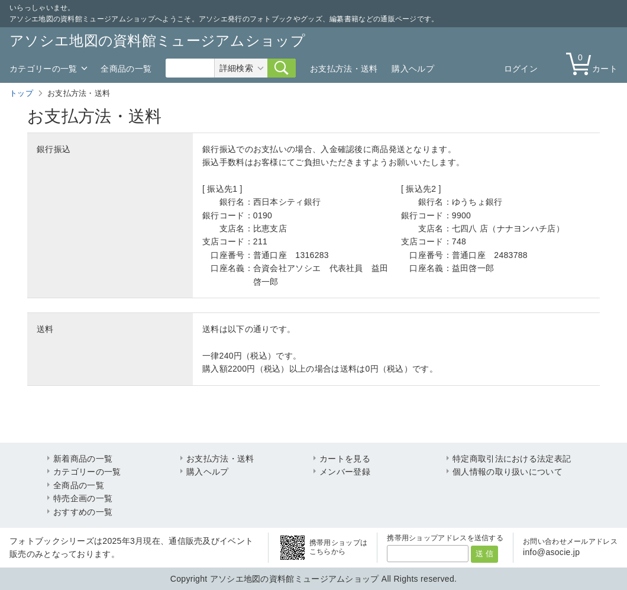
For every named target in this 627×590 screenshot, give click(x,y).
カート (594, 63)
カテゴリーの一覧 (43, 68)
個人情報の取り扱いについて (508, 471)
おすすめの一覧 (82, 512)
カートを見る (344, 458)
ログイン (521, 68)
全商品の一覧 (126, 68)
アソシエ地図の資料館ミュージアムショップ (157, 41)
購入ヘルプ (413, 68)
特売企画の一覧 (82, 498)
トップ (21, 93)
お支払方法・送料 (343, 68)
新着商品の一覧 (82, 458)
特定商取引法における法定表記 (512, 458)
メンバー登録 (344, 471)
